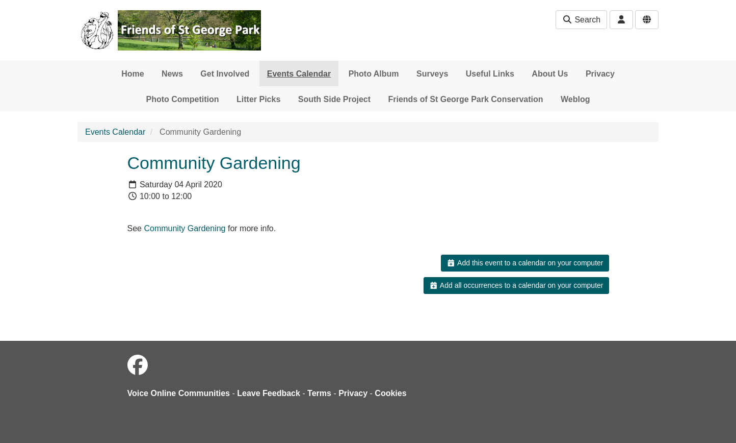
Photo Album (374, 73)
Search (581, 19)
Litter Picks (258, 99)
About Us (550, 73)
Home (132, 73)
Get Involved (224, 73)
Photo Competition (182, 99)
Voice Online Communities (178, 393)
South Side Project (334, 99)
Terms (319, 393)
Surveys (432, 73)
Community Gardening (184, 228)
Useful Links (490, 73)
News (172, 73)
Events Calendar (299, 73)
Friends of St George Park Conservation (465, 99)
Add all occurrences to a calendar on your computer (516, 285)
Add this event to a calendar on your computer (524, 263)
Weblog (575, 99)
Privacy (600, 73)
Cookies (390, 393)
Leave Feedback (268, 393)
